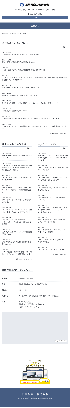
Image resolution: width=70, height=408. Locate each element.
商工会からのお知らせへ (24, 260)
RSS (65, 48)
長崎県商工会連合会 (35, 395)
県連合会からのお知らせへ (59, 135)
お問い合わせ (35, 18)
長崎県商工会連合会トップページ (14, 35)
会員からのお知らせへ (60, 256)
